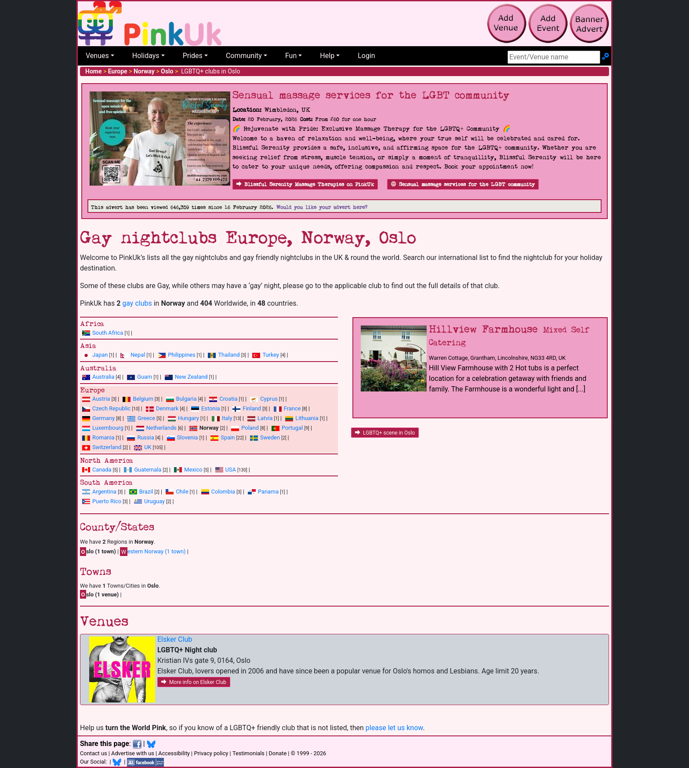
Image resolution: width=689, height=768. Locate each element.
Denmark (167, 408)
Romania (103, 437)
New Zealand (191, 376)
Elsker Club (174, 639)
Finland (252, 408)
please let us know (394, 728)
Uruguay (154, 501)
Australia (103, 376)
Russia (145, 437)
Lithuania (306, 418)
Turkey (270, 354)
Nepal (138, 354)
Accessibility (174, 753)
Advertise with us (132, 753)
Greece (146, 418)
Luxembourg (107, 427)
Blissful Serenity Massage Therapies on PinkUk (305, 184)
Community (244, 55)
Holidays (146, 55)
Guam (144, 376)
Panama (268, 491)
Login (366, 55)
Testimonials (248, 753)
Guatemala (147, 469)
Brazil (146, 491)
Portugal (292, 427)
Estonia (210, 408)
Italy (227, 418)
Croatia (228, 398)
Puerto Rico (106, 501)
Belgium (143, 398)
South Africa (107, 332)
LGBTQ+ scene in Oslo (385, 433)
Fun (291, 55)
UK (147, 447)
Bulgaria (186, 398)
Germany (103, 418)
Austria (101, 398)
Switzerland (106, 447)
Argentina (104, 491)
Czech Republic (111, 408)
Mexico (193, 469)
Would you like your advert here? (321, 207)
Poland (250, 427)
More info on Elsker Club (193, 682)
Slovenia (187, 437)
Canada (102, 469)
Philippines (181, 354)
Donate (277, 753)
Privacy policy (211, 753)
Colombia (223, 491)
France (292, 408)
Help (327, 55)
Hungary (188, 418)
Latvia (264, 418)
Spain (228, 437)
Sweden (270, 437)
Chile (182, 491)
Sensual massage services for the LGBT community (463, 184)
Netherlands (161, 427)
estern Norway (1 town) (152, 551)
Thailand (228, 354)
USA (230, 469)
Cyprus (269, 398)
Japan (100, 354)
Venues (97, 55)
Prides (193, 55)
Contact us (93, 753)
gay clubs (137, 303)
